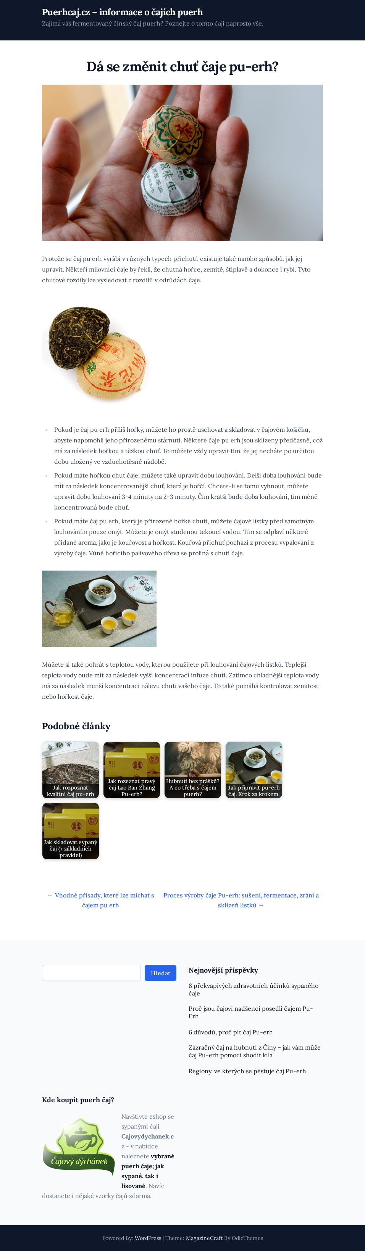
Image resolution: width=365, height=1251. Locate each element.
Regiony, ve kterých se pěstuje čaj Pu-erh (247, 1071)
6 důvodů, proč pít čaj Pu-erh (231, 1032)
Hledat (160, 973)
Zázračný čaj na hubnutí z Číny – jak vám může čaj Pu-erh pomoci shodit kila (255, 1051)
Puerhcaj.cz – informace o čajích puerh (122, 12)
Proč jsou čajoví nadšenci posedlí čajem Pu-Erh (251, 1012)
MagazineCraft (204, 1238)
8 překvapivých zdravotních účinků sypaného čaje (253, 989)
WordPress (148, 1238)
